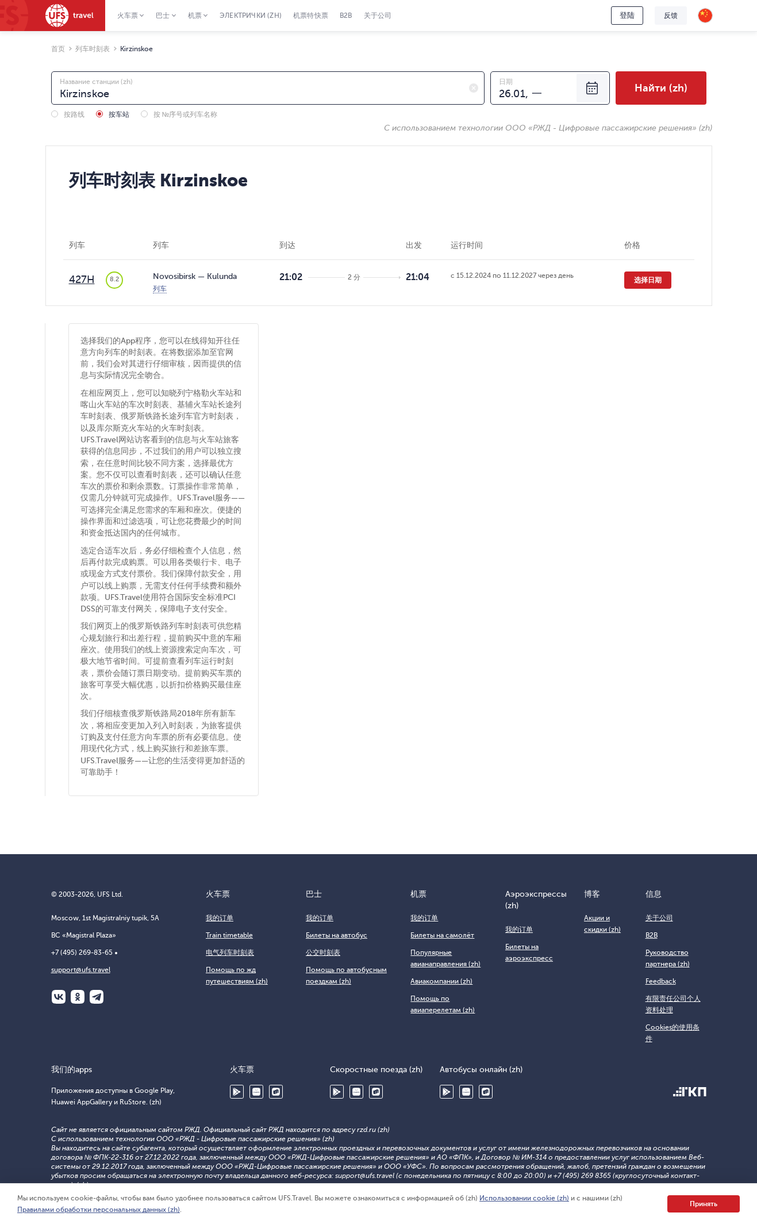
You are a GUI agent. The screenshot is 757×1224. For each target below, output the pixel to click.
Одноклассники (77, 996)
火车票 (128, 16)
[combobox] (268, 88)
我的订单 (219, 918)
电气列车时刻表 (230, 952)
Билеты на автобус (336, 935)
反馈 (671, 16)
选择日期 (648, 280)
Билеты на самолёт (442, 935)
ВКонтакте (58, 996)
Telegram (96, 996)
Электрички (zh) (251, 16)
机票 (195, 16)
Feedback (660, 981)
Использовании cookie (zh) (524, 1198)
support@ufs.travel (80, 970)
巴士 (163, 16)
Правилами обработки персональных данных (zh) (98, 1210)
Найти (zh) (661, 88)
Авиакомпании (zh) (441, 981)
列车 (160, 289)
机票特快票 (310, 16)
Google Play (237, 1092)
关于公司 (378, 16)
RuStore (276, 1092)
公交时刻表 (323, 952)
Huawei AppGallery (256, 1092)
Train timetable (229, 935)
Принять (703, 1204)
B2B (346, 16)
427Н (82, 279)
